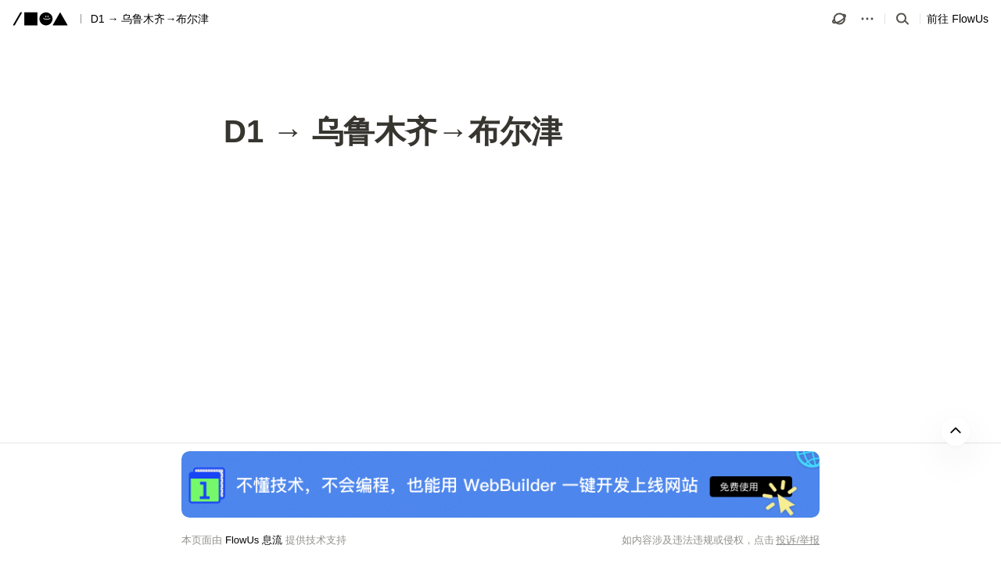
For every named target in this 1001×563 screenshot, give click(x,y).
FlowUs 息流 (253, 540)
